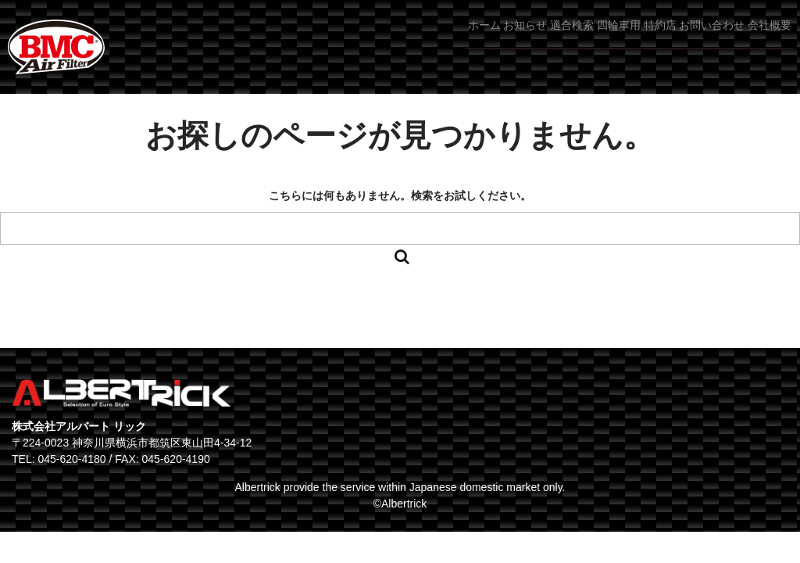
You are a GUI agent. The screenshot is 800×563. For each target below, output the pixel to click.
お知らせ (404, 38)
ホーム (339, 38)
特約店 (608, 38)
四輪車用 (544, 38)
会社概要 (765, 38)
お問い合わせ (684, 38)
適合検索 (474, 38)
